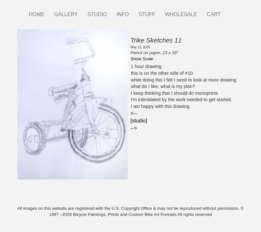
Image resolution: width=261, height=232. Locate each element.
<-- (134, 113)
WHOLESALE (181, 14)
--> (134, 128)
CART (214, 14)
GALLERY (66, 14)
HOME (37, 14)
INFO (122, 14)
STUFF (147, 14)
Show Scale (142, 58)
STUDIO (97, 14)
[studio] (139, 120)
